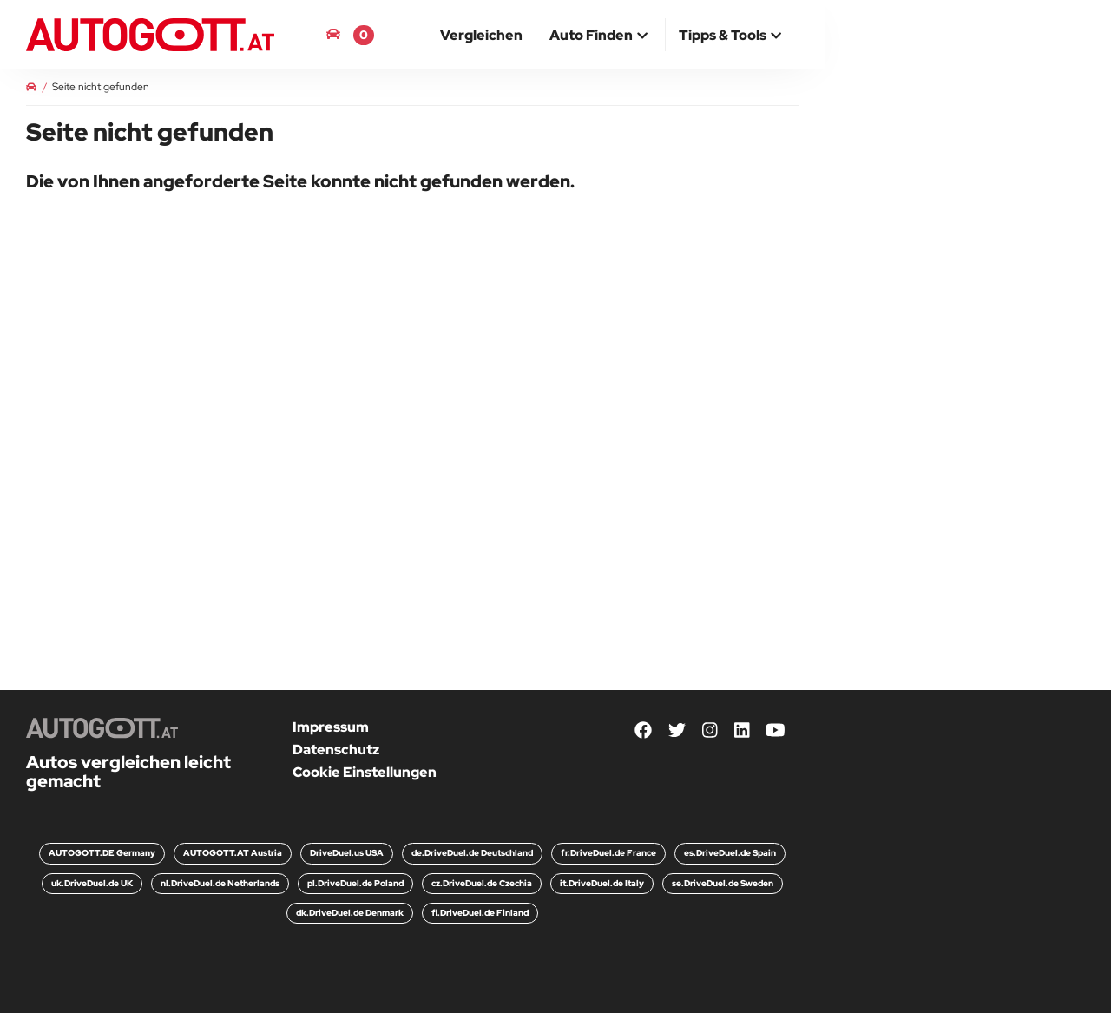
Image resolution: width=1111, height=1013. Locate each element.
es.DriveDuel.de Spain (730, 852)
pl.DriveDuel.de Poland (355, 883)
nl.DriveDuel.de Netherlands (220, 883)
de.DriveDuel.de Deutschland (472, 852)
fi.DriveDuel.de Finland (480, 912)
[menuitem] (481, 34)
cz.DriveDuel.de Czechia (481, 883)
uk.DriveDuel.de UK (92, 883)
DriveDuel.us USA (347, 852)
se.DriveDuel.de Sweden (722, 883)
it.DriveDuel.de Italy (602, 883)
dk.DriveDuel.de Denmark (350, 912)
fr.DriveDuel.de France (608, 852)
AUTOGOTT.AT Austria (232, 852)
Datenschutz (336, 749)
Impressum (331, 727)
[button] (600, 36)
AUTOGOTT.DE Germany (102, 852)
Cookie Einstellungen (365, 772)
